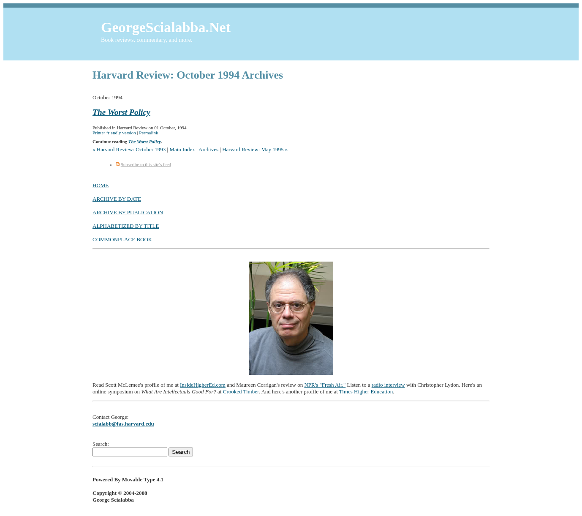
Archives (208, 149)
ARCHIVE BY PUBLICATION (127, 212)
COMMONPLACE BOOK (122, 239)
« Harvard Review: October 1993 (129, 149)
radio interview (388, 385)
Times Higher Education (366, 391)
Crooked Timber (241, 391)
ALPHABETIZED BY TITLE (125, 226)
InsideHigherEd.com (203, 385)
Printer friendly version (114, 132)
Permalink (148, 132)
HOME (100, 185)
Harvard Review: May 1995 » (255, 149)
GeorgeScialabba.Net (166, 27)
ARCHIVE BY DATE (116, 199)
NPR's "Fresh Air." (324, 385)
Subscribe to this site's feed (146, 164)
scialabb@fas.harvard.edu (123, 423)
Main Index (182, 149)
